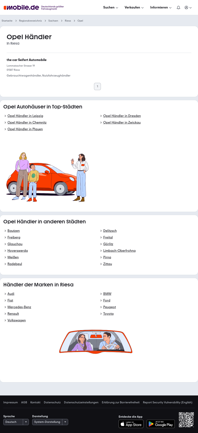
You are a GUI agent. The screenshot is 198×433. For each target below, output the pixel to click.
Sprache (9, 416)
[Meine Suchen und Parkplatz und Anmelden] (188, 7)
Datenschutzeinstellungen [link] (81, 402)
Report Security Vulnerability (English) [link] (167, 402)
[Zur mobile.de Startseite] (35, 7)
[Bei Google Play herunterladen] (161, 424)
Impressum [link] (10, 402)
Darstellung (40, 416)
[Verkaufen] (134, 7)
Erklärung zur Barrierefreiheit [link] (121, 402)
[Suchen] (111, 7)
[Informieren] (161, 7)
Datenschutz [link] (52, 402)
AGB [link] (24, 402)
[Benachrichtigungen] (178, 7)
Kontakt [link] (35, 402)
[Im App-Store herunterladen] (132, 424)
